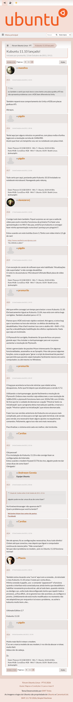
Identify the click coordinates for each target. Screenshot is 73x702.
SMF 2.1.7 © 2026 (29, 698)
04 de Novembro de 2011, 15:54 (22, 634)
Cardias (22, 433)
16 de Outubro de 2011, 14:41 (22, 80)
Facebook (12, 516)
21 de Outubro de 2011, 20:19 (22, 378)
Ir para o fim (11, 62)
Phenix (22, 558)
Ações (63, 62)
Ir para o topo (11, 670)
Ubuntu (51, 694)
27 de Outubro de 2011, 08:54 (22, 570)
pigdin (21, 116)
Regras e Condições (32, 686)
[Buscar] (57, 35)
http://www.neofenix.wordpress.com (22, 240)
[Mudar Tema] (16, 3)
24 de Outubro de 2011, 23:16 (22, 445)
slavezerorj (24, 200)
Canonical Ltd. (62, 694)
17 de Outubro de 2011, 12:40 (22, 212)
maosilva (23, 67)
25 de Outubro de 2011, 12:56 (22, 533)
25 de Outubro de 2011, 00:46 (22, 485)
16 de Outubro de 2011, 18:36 (22, 128)
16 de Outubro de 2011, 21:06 (22, 170)
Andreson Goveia (27, 472)
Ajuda (21, 686)
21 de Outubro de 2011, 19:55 (22, 302)
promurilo (23, 290)
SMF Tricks (46, 691)
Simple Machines (44, 698)
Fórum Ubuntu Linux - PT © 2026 (36, 682)
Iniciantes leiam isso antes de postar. (22, 513)
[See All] (7, 45)
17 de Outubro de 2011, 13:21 (22, 260)
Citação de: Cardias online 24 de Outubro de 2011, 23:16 (27, 493)
